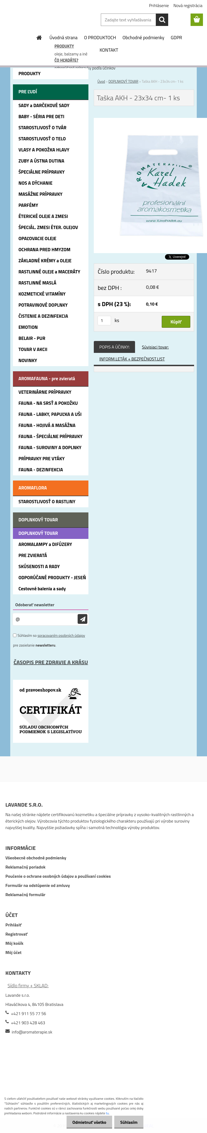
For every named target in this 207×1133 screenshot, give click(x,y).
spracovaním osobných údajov (61, 635)
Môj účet (13, 952)
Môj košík (14, 943)
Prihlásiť (13, 925)
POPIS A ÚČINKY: (114, 347)
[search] (162, 20)
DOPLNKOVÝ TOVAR (123, 81)
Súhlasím (128, 1122)
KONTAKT (108, 50)
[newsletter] (82, 619)
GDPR (176, 37)
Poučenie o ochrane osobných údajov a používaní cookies (58, 876)
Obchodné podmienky (143, 37)
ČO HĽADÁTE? (66, 60)
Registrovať (16, 934)
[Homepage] (39, 37)
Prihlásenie (159, 5)
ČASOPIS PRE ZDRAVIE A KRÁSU (50, 662)
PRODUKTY (64, 46)
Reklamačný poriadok (25, 867)
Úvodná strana (63, 37)
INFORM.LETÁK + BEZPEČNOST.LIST (132, 359)
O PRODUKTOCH (100, 37)
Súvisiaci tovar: (155, 347)
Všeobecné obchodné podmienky (35, 857)
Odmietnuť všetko (87, 1122)
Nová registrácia (188, 5)
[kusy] (104, 320)
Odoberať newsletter (34, 604)
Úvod (101, 81)
